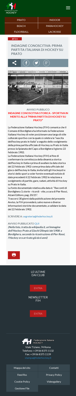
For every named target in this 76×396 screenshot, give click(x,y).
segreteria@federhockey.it (38, 216)
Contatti (54, 367)
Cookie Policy (22, 381)
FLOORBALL (21, 31)
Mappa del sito (22, 367)
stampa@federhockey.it (38, 357)
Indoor (54, 19)
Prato (21, 19)
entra (38, 288)
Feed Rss (22, 374)
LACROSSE (54, 31)
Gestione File (22, 388)
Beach (21, 25)
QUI (37, 223)
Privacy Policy (54, 374)
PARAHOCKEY (54, 25)
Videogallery (54, 381)
